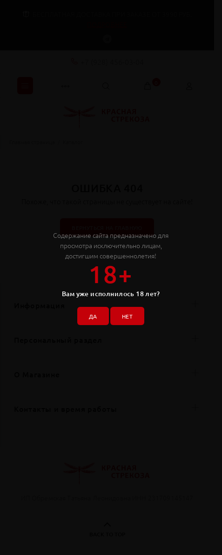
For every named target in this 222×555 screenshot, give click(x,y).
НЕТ (127, 316)
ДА (93, 316)
